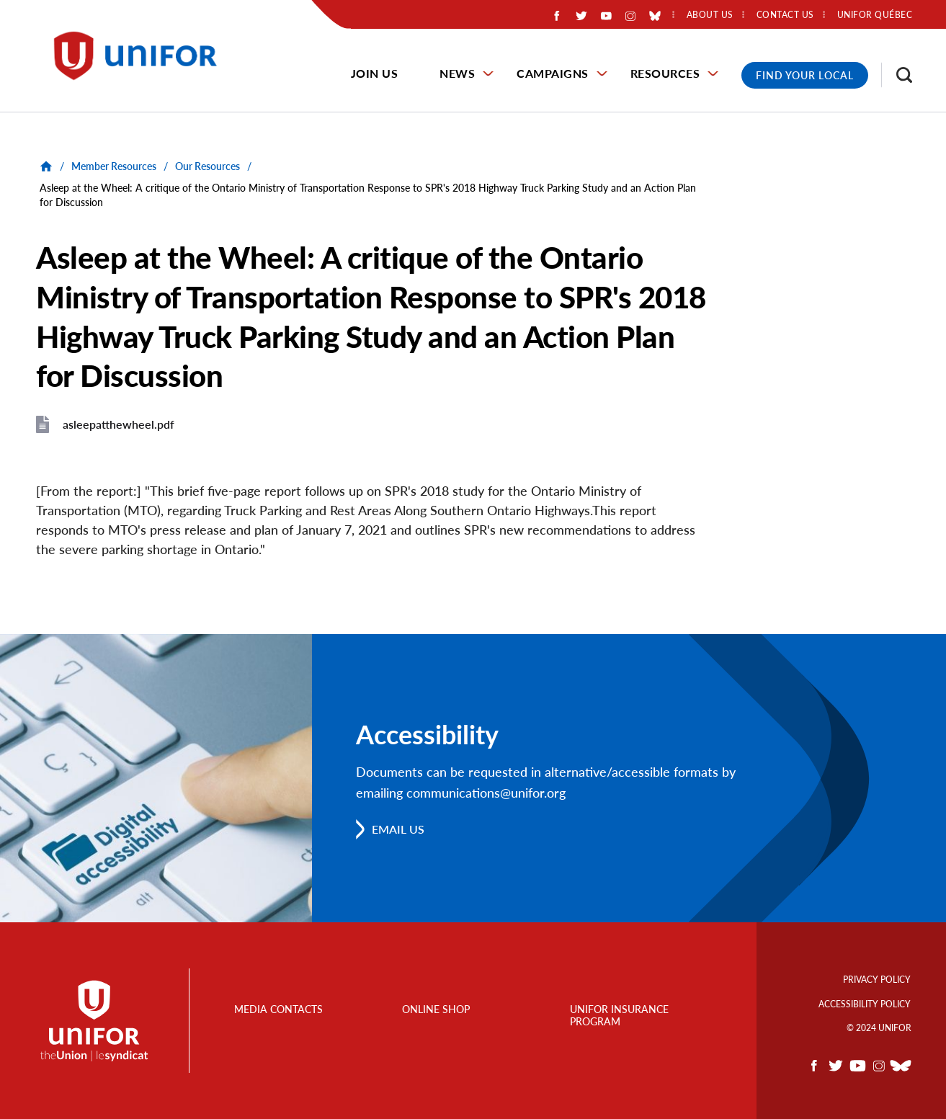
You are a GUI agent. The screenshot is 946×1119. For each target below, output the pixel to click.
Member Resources (113, 166)
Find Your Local (805, 75)
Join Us (374, 73)
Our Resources (207, 166)
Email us (398, 829)
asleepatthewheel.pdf (118, 424)
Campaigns (553, 73)
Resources (665, 73)
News (457, 73)
